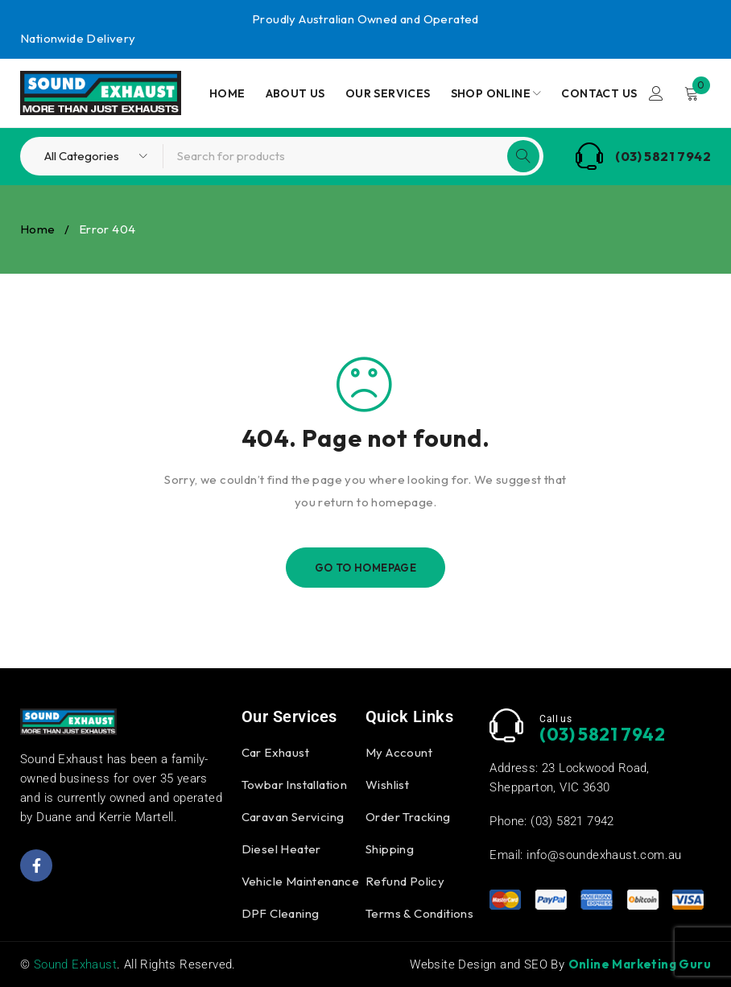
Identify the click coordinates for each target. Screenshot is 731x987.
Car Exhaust (275, 752)
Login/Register (656, 93)
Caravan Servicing (293, 816)
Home (38, 229)
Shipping (390, 849)
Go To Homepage (366, 567)
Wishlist (387, 784)
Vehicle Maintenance (301, 881)
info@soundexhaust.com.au (604, 855)
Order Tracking (408, 816)
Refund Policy (405, 881)
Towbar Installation (295, 784)
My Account (399, 752)
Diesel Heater (281, 849)
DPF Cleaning (281, 913)
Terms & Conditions (419, 913)
